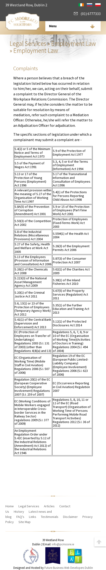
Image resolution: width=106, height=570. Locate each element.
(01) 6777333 (87, 13)
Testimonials (49, 517)
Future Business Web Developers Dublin (68, 568)
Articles (49, 506)
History (19, 511)
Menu (53, 26)
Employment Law (73, 43)
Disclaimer (70, 517)
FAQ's (20, 517)
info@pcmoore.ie (63, 544)
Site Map (24, 522)
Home (9, 506)
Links (32, 517)
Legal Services (28, 43)
